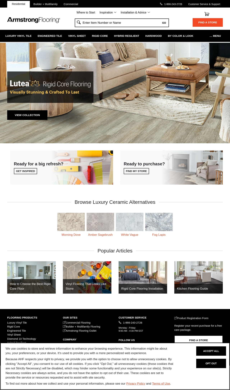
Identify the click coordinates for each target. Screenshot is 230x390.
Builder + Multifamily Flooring (81, 326)
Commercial (71, 4)
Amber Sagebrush (100, 234)
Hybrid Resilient (126, 35)
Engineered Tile (50, 35)
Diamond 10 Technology (21, 338)
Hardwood (153, 35)
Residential (18, 4)
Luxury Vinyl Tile (18, 35)
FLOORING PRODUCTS (22, 317)
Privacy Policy (135, 383)
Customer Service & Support (204, 4)
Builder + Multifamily (45, 4)
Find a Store (207, 22)
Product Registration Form (191, 318)
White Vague (129, 234)
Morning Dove (71, 234)
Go (164, 22)
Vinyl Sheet (77, 35)
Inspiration (106, 12)
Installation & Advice (133, 12)
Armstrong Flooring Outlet (79, 330)
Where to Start (86, 12)
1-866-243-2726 (173, 4)
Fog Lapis (159, 234)
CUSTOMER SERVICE (132, 317)
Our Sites (70, 317)
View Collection (27, 115)
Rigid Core (100, 35)
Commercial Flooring (76, 322)
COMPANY (69, 339)
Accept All (211, 351)
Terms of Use (161, 383)
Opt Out (211, 363)
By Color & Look (180, 35)
